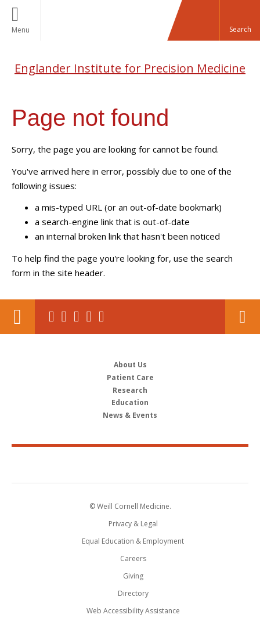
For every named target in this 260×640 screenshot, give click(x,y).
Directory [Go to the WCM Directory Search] (133, 593)
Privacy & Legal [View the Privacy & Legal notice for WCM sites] (133, 524)
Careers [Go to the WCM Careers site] (133, 558)
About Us (130, 365)
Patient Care (130, 377)
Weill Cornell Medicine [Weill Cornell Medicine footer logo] (130, 464)
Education (130, 402)
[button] (239, 20)
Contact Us (242, 316)
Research (130, 390)
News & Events (130, 415)
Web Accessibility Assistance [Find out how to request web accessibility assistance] (133, 611)
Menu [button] (21, 30)
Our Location (17, 316)
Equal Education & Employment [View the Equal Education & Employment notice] (133, 541)
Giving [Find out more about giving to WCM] (133, 576)
